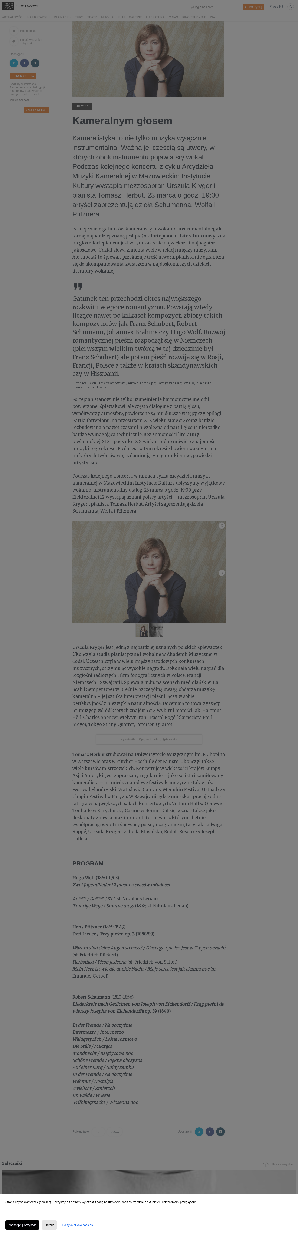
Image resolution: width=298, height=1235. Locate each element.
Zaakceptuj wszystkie (22, 1225)
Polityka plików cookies (77, 1225)
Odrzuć (49, 1225)
